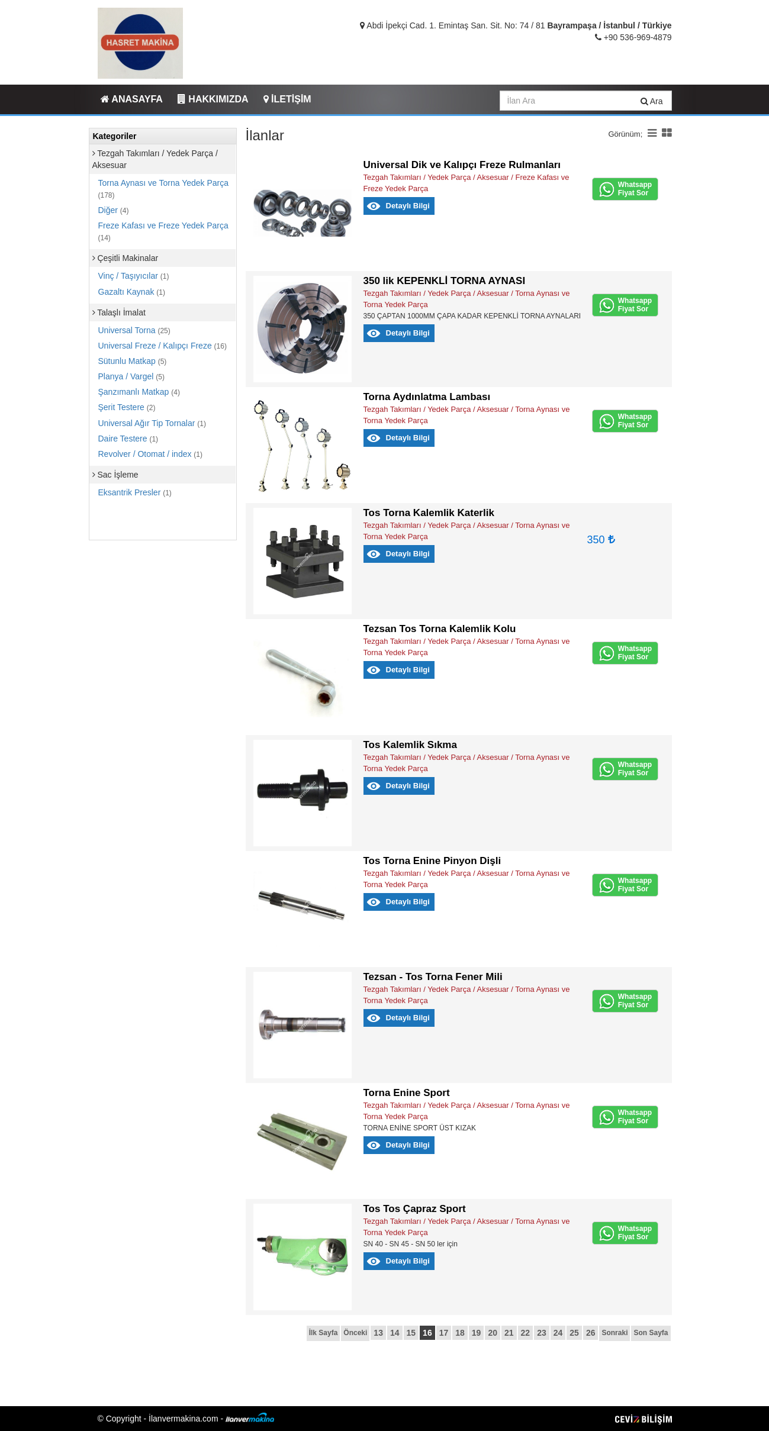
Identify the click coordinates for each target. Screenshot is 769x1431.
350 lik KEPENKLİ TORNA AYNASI (444, 280)
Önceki (355, 1333)
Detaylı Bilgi (408, 205)
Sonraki (614, 1333)
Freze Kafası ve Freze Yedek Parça (163, 231)
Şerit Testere (127, 407)
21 (509, 1332)
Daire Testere (128, 438)
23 (541, 1332)
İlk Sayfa (323, 1333)
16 (427, 1332)
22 (525, 1332)
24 (558, 1332)
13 (378, 1332)
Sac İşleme (115, 474)
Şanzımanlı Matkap (139, 392)
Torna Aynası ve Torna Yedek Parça (163, 188)
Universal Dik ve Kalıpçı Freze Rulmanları (462, 164)
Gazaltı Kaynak (132, 291)
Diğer (113, 210)
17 (444, 1332)
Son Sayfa (650, 1333)
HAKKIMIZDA (213, 99)
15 (411, 1332)
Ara (652, 101)
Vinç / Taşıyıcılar (133, 276)
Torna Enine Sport (406, 1092)
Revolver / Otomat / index (150, 454)
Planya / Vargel (131, 376)
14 (395, 1332)
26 (591, 1332)
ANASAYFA (132, 99)
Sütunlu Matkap (132, 361)
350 (601, 540)
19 (476, 1332)
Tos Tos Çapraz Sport (414, 1208)
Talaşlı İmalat (119, 312)
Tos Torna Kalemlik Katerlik (428, 512)
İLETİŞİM (287, 99)
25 (574, 1332)
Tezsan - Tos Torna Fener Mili (433, 976)
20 (492, 1332)
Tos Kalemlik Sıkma (410, 744)
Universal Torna (134, 330)
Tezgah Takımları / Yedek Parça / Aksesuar (155, 159)
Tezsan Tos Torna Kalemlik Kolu (439, 628)
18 (460, 1332)
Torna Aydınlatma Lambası (427, 396)
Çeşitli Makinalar (125, 258)
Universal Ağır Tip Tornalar (152, 423)
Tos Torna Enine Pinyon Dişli (432, 860)
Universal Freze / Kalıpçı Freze (162, 345)
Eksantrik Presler (135, 492)
